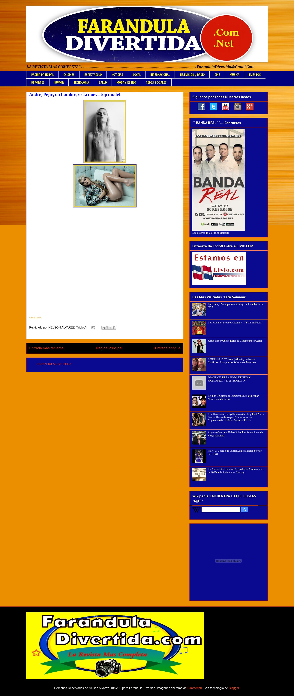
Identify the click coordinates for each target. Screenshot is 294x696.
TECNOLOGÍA (81, 82)
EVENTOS (255, 74)
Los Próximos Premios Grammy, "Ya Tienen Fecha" (235, 322)
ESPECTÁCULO (93, 74)
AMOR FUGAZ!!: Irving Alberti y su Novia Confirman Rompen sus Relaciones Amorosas (232, 361)
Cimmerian (195, 688)
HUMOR (59, 82)
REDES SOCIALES (156, 82)
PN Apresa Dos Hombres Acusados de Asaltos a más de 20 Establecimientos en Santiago (235, 471)
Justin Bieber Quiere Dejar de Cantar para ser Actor (235, 340)
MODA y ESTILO (126, 82)
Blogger (234, 688)
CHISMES (69, 74)
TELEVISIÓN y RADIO (192, 74)
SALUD (103, 82)
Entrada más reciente (46, 348)
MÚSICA (234, 74)
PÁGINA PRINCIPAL (42, 74)
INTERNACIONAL (160, 74)
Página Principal (109, 348)
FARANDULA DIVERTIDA (54, 364)
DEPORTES (38, 82)
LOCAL (137, 74)
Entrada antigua (167, 348)
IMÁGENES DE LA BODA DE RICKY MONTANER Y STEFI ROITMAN (229, 379)
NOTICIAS (117, 74)
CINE (217, 74)
